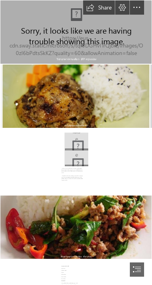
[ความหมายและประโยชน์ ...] (76, 227)
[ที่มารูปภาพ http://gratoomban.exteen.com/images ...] (76, 141)
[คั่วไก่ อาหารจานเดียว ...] (76, 158)
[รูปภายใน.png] (76, 32)
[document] (76, 142)
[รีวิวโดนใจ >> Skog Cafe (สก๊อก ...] (76, 96)
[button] (99, 7)
